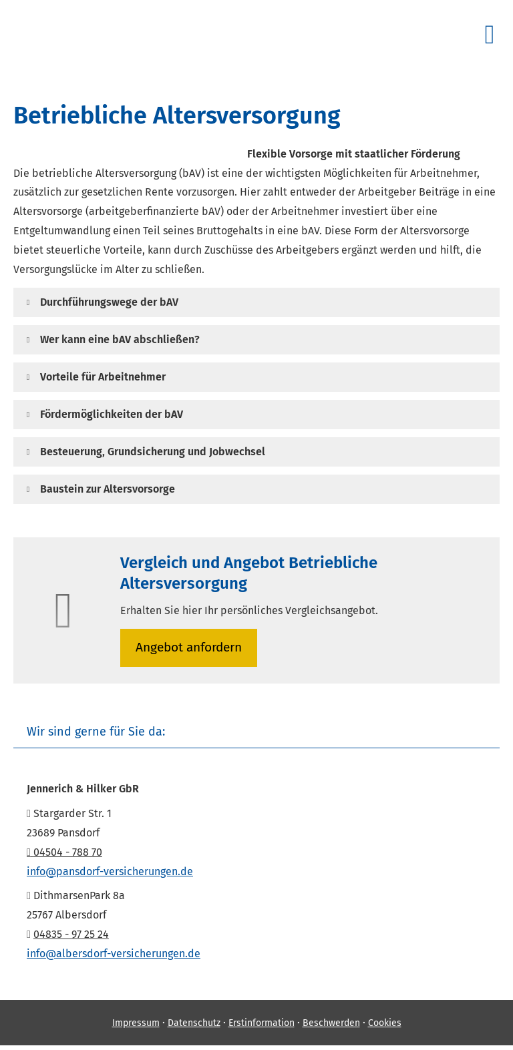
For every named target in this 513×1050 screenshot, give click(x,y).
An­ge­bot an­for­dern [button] (190, 647)
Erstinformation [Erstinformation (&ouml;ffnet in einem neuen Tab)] (261, 1023)
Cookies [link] (384, 1023)
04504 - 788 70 (64, 852)
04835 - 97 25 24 (71, 935)
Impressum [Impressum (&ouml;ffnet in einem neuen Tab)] (136, 1023)
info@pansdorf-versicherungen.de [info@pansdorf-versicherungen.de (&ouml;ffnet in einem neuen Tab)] (110, 872)
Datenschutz (194, 1023)
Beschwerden (331, 1023)
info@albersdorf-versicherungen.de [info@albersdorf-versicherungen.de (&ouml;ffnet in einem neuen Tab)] (113, 954)
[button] (109, 302)
